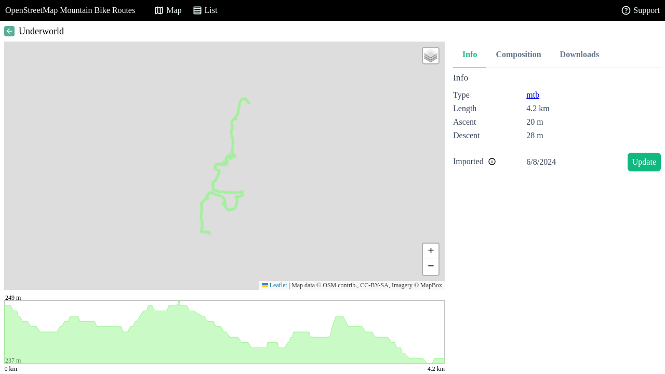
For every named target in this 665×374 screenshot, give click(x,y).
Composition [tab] (518, 54)
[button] (430, 55)
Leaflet (274, 285)
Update (644, 161)
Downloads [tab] (580, 54)
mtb (532, 94)
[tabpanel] (557, 124)
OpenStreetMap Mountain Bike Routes (70, 10)
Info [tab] (469, 54)
